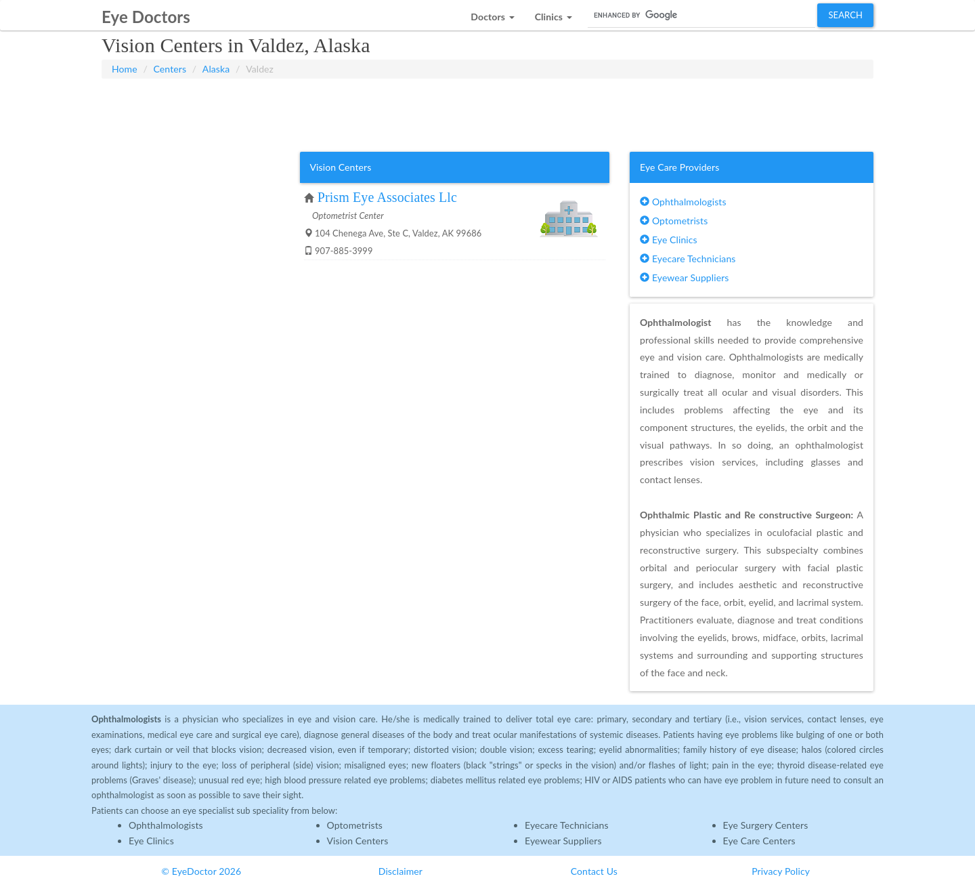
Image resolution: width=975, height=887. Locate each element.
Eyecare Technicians (687, 258)
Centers (170, 69)
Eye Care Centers (759, 840)
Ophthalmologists (683, 201)
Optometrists (674, 220)
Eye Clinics (668, 239)
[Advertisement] (487, 112)
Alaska (216, 69)
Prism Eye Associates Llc (387, 197)
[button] (492, 13)
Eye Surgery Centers (765, 825)
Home (124, 69)
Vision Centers (358, 840)
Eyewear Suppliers (684, 277)
